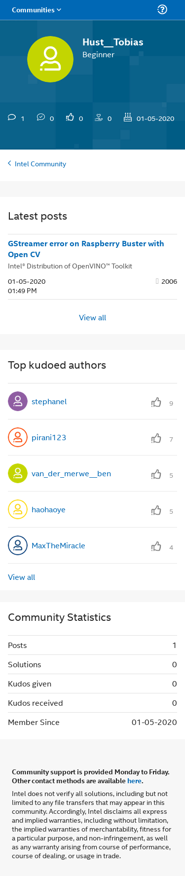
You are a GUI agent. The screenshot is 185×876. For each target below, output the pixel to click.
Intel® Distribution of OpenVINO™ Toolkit (70, 265)
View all (92, 316)
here (134, 780)
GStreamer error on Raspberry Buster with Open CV (86, 249)
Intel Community (40, 163)
